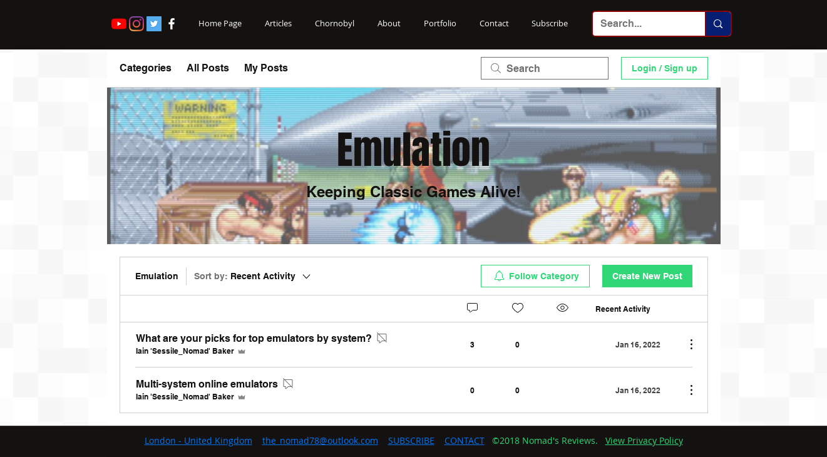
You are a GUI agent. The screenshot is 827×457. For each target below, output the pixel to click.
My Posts (266, 68)
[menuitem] (535, 276)
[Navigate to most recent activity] (635, 344)
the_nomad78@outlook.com (320, 440)
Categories (146, 68)
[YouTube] (118, 23)
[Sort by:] (253, 276)
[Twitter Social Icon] (154, 23)
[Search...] (639, 24)
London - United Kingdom (198, 440)
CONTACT (464, 440)
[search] (545, 68)
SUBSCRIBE (411, 440)
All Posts (208, 68)
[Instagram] (136, 23)
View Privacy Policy (644, 440)
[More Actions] (684, 344)
